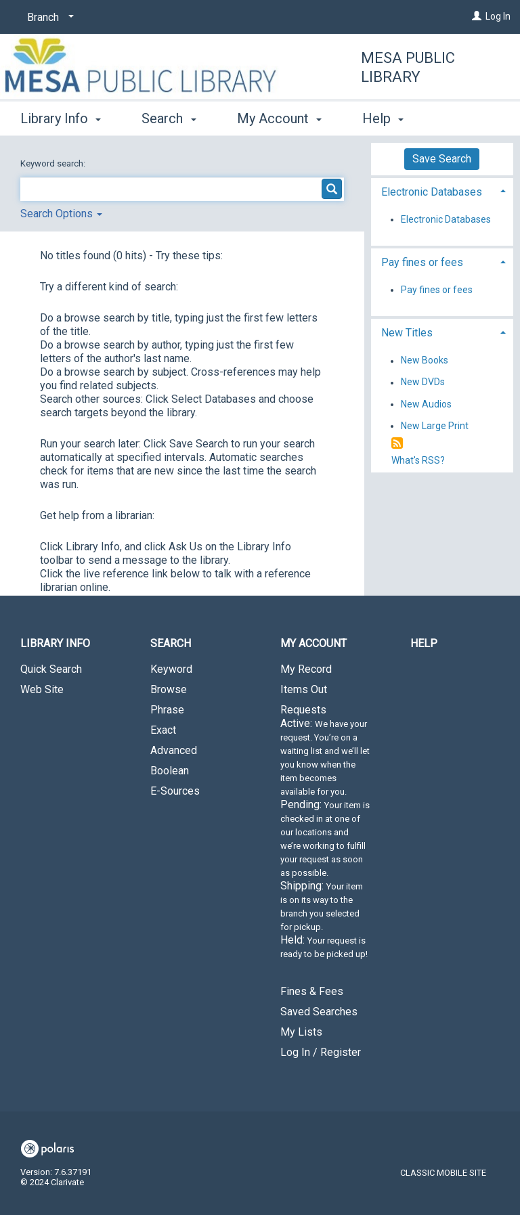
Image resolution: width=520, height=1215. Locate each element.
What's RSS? (418, 460)
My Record (306, 669)
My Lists (301, 1031)
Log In (498, 16)
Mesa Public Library (408, 67)
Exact (163, 730)
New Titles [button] (407, 332)
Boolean (169, 770)
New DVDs (423, 382)
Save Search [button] (441, 158)
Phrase (167, 709)
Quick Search (51, 669)
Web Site (42, 689)
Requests (325, 837)
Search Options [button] (61, 213)
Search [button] (169, 116)
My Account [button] (279, 116)
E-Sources (175, 791)
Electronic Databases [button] (431, 191)
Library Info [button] (60, 116)
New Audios (426, 404)
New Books (424, 360)
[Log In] (476, 16)
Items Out (303, 689)
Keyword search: (53, 163)
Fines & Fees (311, 991)
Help (423, 643)
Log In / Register (320, 1052)
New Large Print (435, 425)
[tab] (442, 190)
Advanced (173, 750)
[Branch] (48, 17)
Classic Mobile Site (443, 1173)
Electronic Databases (446, 219)
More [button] (389, 118)
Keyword (171, 669)
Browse (168, 689)
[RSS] (397, 444)
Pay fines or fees (437, 289)
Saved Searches (319, 1011)
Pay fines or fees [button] (422, 262)
